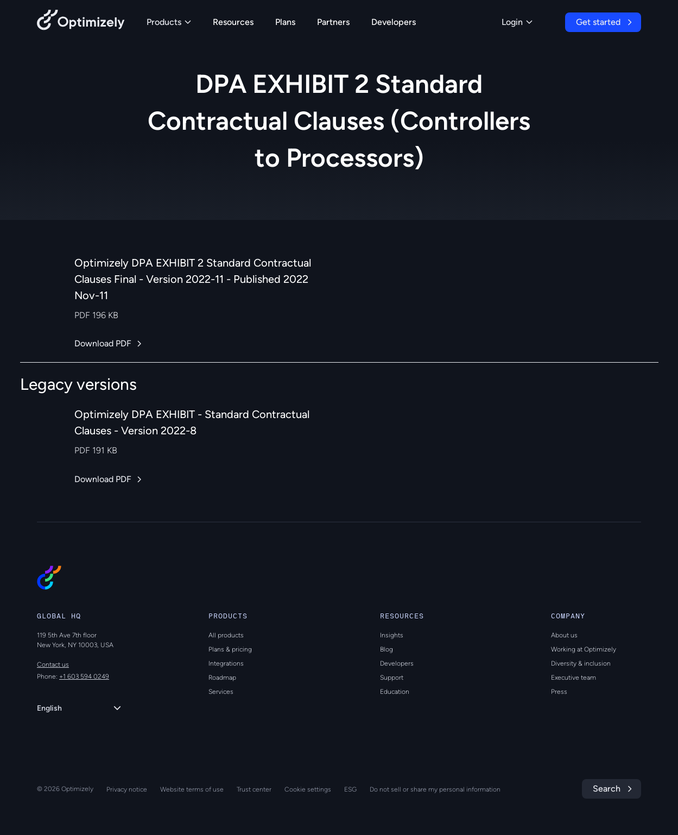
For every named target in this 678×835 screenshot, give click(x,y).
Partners (333, 22)
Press (559, 691)
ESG (350, 789)
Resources (233, 22)
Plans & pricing (230, 649)
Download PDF (102, 343)
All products (226, 635)
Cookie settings (307, 789)
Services (220, 691)
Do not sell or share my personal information (435, 789)
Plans (285, 22)
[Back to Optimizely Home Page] (81, 22)
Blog (386, 649)
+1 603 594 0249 (84, 676)
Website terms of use (192, 789)
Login (517, 22)
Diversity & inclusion (581, 663)
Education (394, 691)
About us (564, 635)
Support (391, 677)
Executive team (573, 677)
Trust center (254, 789)
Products (169, 22)
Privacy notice (126, 789)
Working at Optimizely (583, 649)
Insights (391, 635)
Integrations (226, 663)
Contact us (53, 664)
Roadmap (222, 677)
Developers (393, 22)
